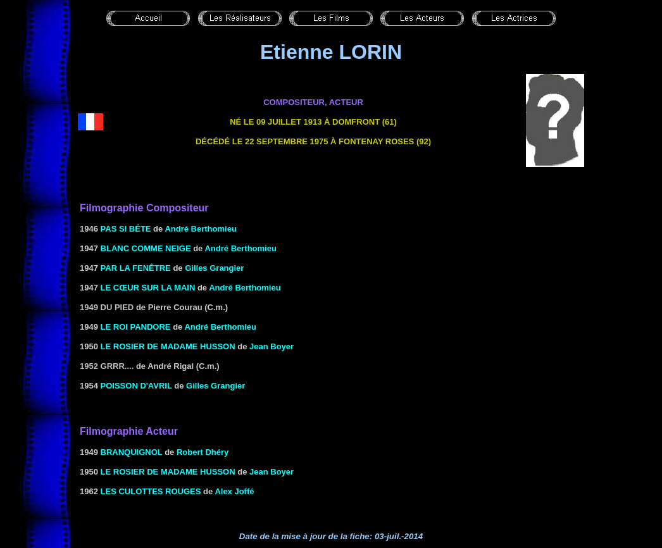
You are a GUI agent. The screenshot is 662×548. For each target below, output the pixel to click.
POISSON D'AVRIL (136, 385)
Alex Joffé (234, 491)
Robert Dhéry (202, 452)
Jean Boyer (271, 346)
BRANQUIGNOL (132, 452)
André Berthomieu (200, 229)
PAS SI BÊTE (126, 229)
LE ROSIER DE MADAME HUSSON (168, 346)
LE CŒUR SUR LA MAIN (148, 287)
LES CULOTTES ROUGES (151, 491)
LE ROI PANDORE (136, 327)
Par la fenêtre (136, 268)
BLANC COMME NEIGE (146, 248)
